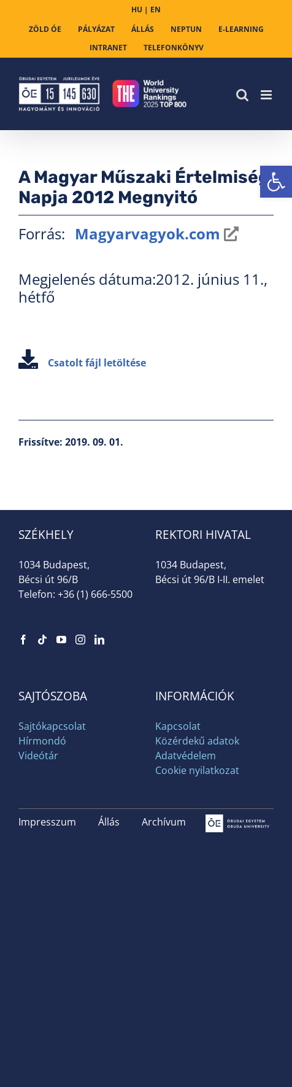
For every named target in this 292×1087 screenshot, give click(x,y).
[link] (276, 182)
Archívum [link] (164, 822)
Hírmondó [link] (42, 741)
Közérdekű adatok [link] (197, 741)
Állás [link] (109, 822)
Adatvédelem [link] (185, 755)
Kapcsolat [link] (178, 726)
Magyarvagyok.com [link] (145, 233)
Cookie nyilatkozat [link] (197, 770)
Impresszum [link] (47, 822)
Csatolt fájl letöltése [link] (82, 362)
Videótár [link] (38, 755)
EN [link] (155, 9)
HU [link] (136, 9)
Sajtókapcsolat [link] (52, 726)
